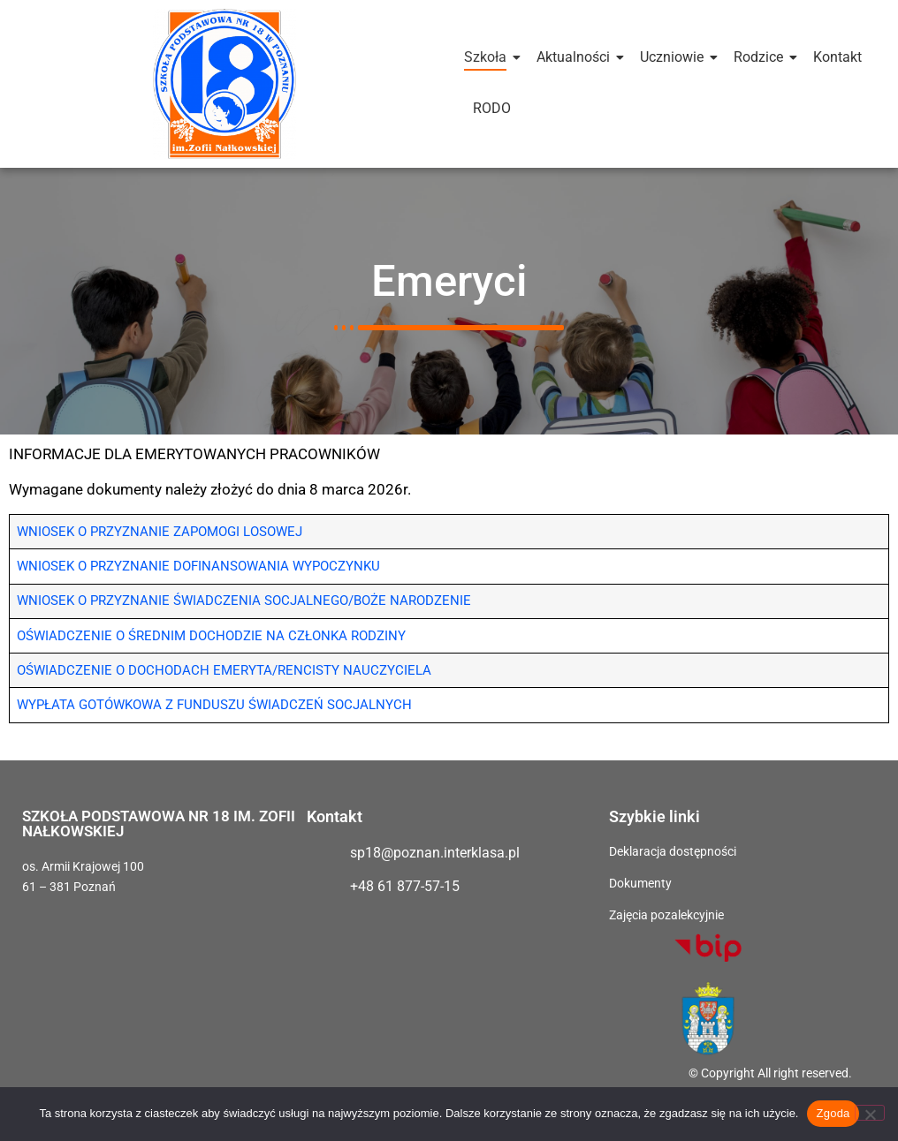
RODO (492, 108)
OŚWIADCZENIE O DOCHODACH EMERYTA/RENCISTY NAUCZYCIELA (224, 671)
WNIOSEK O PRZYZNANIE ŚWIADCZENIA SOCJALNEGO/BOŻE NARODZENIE (244, 602)
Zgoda (832, 1113)
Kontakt (837, 57)
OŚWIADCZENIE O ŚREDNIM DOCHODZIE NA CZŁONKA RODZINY (211, 637)
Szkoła (488, 57)
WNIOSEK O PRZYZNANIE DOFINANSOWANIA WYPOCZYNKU (198, 568)
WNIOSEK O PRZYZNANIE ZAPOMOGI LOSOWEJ (159, 533)
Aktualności (576, 57)
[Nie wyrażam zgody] (870, 1113)
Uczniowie (675, 57)
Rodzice (761, 57)
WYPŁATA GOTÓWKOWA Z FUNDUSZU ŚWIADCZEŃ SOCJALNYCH (214, 706)
